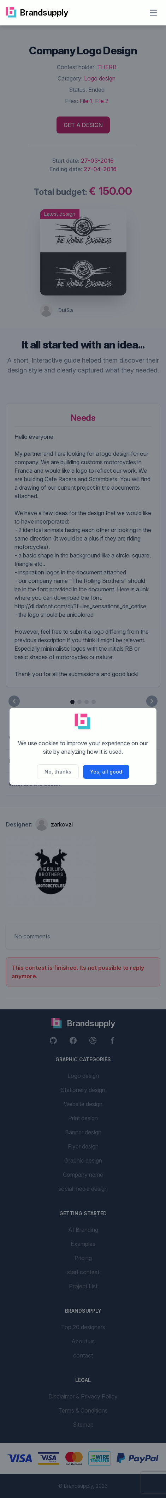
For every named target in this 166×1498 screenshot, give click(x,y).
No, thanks (58, 772)
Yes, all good (106, 772)
